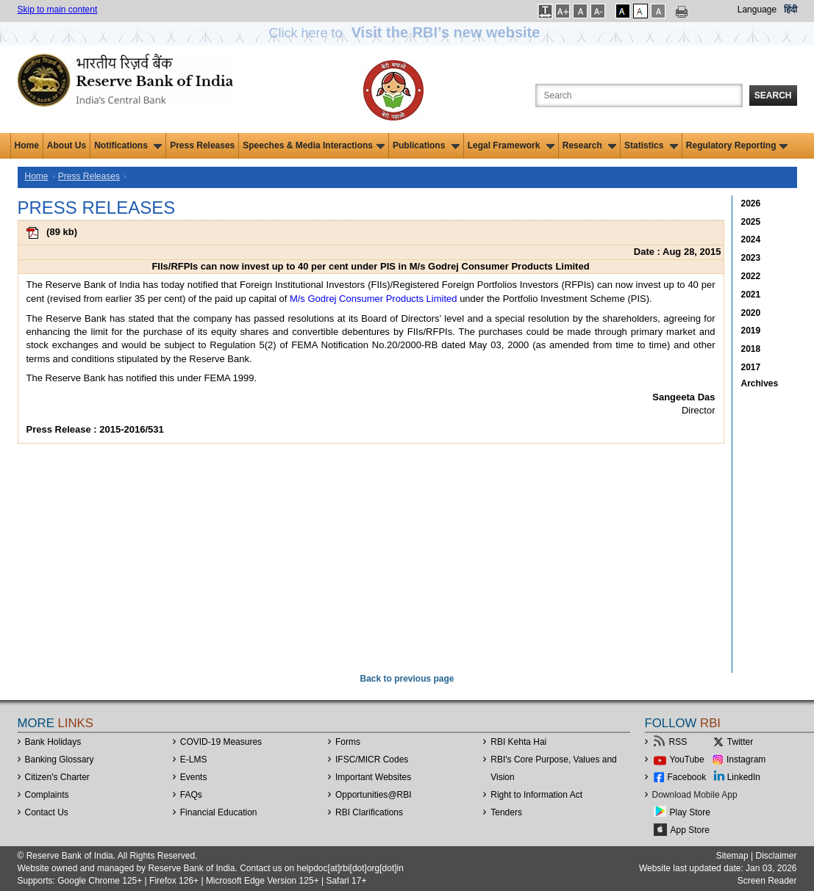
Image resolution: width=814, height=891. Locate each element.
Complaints (47, 795)
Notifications (128, 145)
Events (193, 777)
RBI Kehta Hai (518, 742)
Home (27, 145)
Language (757, 9)
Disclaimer (775, 856)
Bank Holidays (53, 742)
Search (773, 95)
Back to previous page (407, 679)
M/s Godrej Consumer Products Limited (373, 298)
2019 (751, 330)
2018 (751, 349)
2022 (751, 276)
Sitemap (732, 856)
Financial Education (218, 812)
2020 (751, 313)
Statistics (651, 145)
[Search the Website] (639, 95)
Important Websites (373, 777)
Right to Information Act (536, 795)
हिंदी (790, 9)
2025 (751, 222)
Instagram (745, 759)
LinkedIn (743, 777)
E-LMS (193, 759)
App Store (690, 830)
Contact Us (46, 812)
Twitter (740, 742)
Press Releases (202, 145)
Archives (760, 383)
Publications (426, 145)
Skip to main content (58, 9)
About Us (66, 145)
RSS (678, 742)
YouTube (687, 759)
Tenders (506, 812)
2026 (751, 203)
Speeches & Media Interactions (314, 145)
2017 (751, 367)
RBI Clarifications (369, 812)
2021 (751, 294)
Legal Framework (511, 145)
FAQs (191, 795)
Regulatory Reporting (737, 145)
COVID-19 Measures (221, 742)
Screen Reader (767, 881)
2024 (751, 239)
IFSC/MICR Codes (371, 759)
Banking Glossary (59, 759)
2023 (751, 258)
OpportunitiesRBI (373, 795)
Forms (347, 742)
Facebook (687, 777)
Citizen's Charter (57, 777)
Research (589, 145)
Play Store (690, 812)
